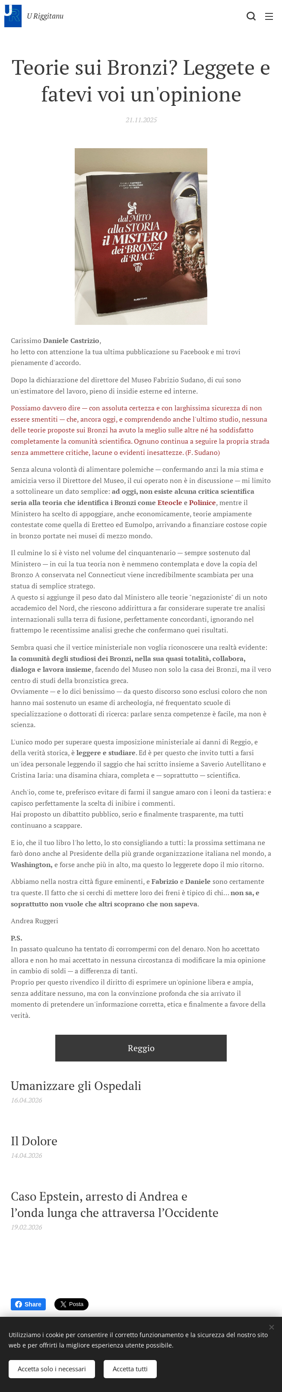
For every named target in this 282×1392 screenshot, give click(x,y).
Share (28, 1304)
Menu (269, 16)
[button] (250, 16)
